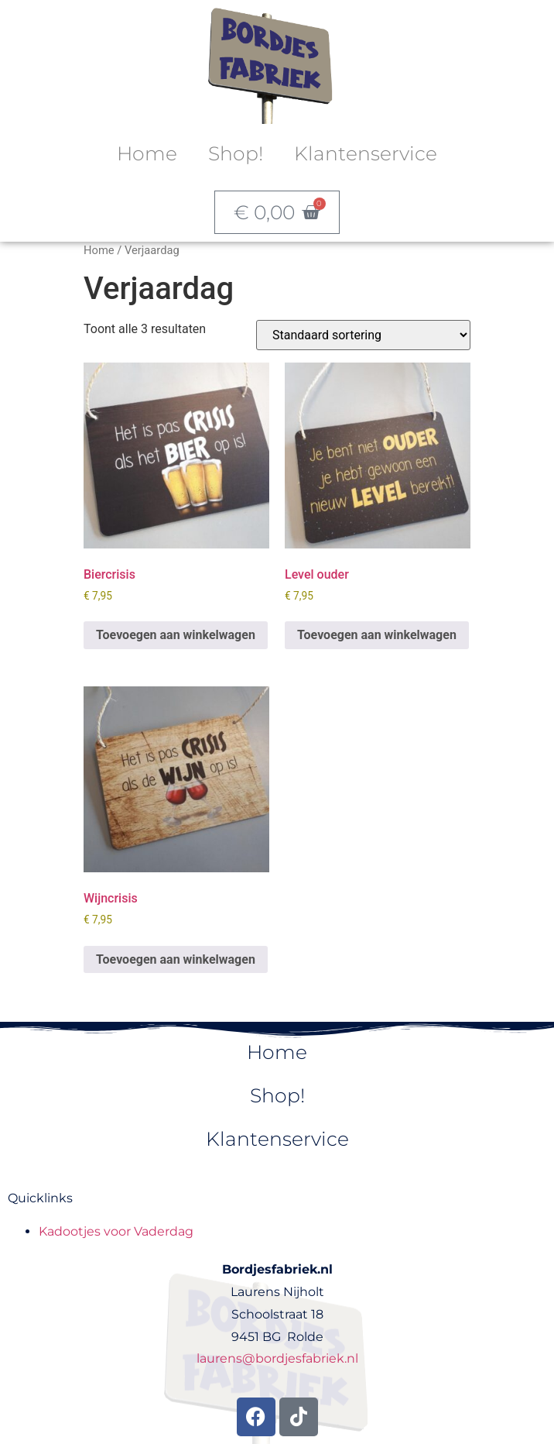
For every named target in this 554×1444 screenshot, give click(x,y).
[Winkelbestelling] (363, 335)
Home (147, 153)
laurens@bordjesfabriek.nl (277, 1358)
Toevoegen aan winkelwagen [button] (175, 634)
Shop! (235, 153)
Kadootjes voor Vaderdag (116, 1231)
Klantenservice (365, 153)
